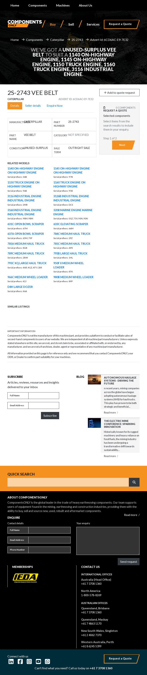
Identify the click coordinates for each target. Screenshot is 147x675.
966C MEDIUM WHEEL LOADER (27, 277)
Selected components (116, 115)
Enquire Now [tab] (55, 105)
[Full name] (43, 395)
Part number (59, 124)
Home (15, 5)
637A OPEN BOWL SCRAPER (25, 233)
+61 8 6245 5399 (91, 646)
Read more (111, 412)
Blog (80, 376)
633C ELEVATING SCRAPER (70, 224)
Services (93, 24)
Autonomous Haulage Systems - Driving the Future (120, 380)
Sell (71, 24)
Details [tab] (15, 105)
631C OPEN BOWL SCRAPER (25, 224)
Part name (13, 137)
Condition (16, 148)
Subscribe (50, 415)
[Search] (68, 482)
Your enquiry (83, 523)
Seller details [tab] (33, 105)
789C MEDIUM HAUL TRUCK (25, 253)
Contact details (15, 523)
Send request (128, 561)
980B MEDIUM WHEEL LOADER (73, 277)
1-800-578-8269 (91, 595)
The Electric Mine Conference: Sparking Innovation (119, 423)
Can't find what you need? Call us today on (73, 668)
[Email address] (43, 405)
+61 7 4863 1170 (91, 623)
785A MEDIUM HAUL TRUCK (25, 243)
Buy (53, 24)
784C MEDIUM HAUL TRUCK (71, 233)
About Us (85, 5)
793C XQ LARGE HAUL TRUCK (27, 263)
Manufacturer (19, 122)
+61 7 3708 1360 (91, 583)
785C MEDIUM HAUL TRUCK (71, 243)
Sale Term (57, 150)
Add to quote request (119, 92)
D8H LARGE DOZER (20, 286)
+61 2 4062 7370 (91, 635)
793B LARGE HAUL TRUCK (70, 253)
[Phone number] (49, 550)
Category (60, 135)
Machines (63, 5)
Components (37, 5)
